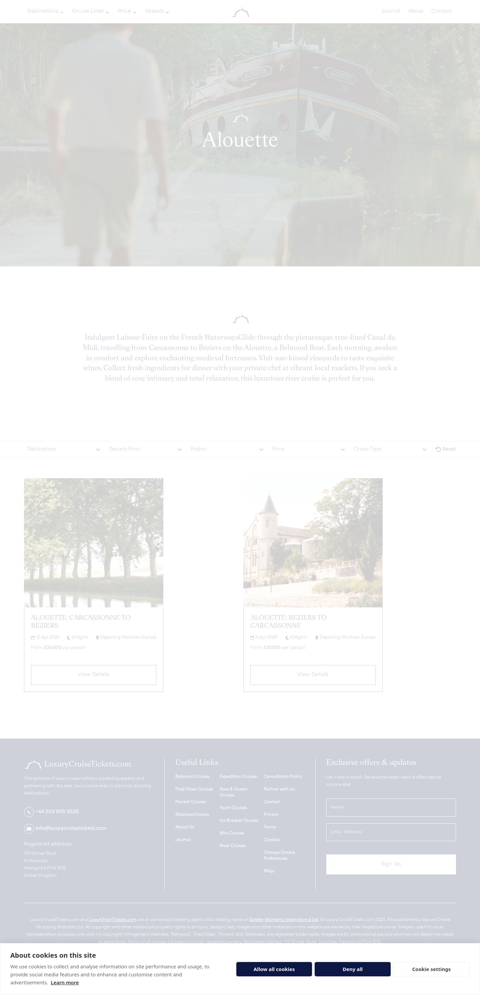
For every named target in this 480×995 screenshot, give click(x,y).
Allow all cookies (274, 969)
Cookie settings (431, 969)
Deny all (353, 969)
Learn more (65, 982)
